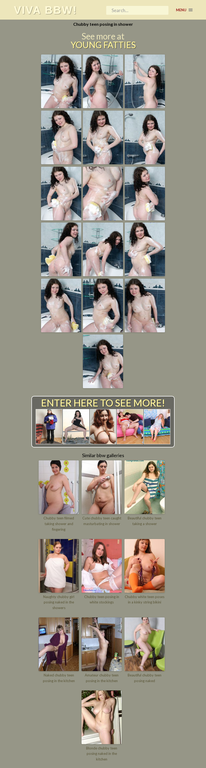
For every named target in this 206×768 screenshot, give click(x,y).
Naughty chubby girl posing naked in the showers (58, 602)
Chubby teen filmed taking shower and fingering (58, 524)
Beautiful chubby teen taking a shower (144, 521)
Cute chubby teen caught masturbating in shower (101, 521)
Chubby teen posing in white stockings (101, 600)
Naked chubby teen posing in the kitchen (59, 678)
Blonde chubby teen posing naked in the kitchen (101, 754)
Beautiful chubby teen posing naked (144, 678)
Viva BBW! (45, 10)
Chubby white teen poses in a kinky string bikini (144, 600)
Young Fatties (103, 45)
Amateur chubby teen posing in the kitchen (102, 678)
